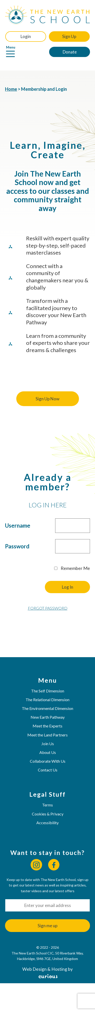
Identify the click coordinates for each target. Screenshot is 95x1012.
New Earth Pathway (48, 717)
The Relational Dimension (47, 699)
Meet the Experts (47, 725)
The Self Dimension (47, 690)
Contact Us (47, 769)
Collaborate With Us (47, 761)
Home (11, 89)
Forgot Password (47, 608)
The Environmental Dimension (47, 708)
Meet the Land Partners (47, 734)
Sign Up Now (47, 398)
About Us (47, 752)
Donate (70, 52)
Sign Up (69, 36)
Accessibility (47, 822)
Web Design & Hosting (44, 969)
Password (17, 546)
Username (17, 525)
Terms (47, 804)
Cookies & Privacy (47, 813)
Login (26, 36)
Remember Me (72, 568)
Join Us (47, 743)
